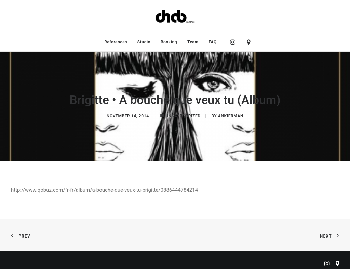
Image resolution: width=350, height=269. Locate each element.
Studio (143, 42)
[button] (234, 42)
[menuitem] (116, 42)
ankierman (230, 115)
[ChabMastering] (175, 16)
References (115, 42)
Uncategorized (183, 115)
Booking (169, 42)
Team (193, 42)
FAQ (212, 42)
